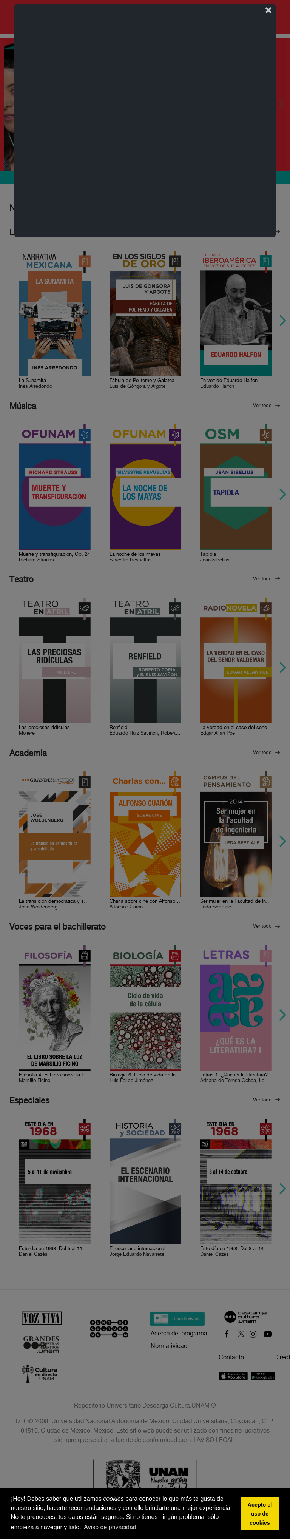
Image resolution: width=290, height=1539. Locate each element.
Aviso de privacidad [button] (110, 1527)
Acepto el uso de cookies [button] (260, 1514)
